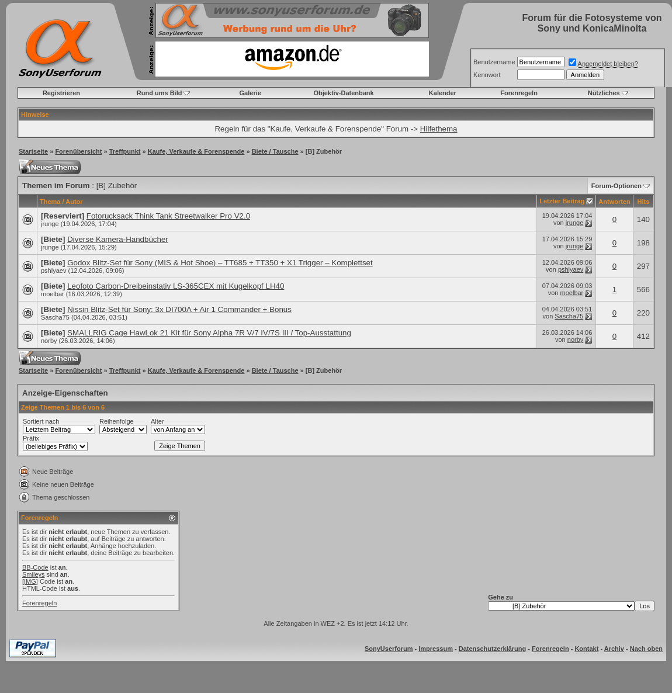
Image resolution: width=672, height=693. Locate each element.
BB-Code (35, 567)
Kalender (442, 92)
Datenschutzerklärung (492, 648)
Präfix (31, 438)
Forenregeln (519, 92)
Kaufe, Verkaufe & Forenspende (196, 151)
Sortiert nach (41, 421)
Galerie (250, 92)
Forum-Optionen (616, 185)
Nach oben (646, 648)
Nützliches (604, 92)
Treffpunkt (125, 151)
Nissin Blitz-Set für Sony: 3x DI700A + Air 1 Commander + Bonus (179, 309)
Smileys (33, 574)
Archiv (614, 648)
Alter (157, 421)
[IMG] (30, 581)
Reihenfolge (116, 421)
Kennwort (486, 74)
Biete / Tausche (275, 151)
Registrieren (61, 92)
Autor (73, 201)
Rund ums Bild (159, 92)
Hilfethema (439, 128)
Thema (50, 201)
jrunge (50, 223)
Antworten (614, 201)
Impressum (435, 648)
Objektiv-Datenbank (343, 92)
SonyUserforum (389, 648)
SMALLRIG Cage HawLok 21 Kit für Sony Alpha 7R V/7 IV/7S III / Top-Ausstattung (209, 332)
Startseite (33, 151)
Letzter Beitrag (561, 201)
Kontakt (586, 648)
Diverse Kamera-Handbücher (117, 239)
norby (49, 340)
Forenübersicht (78, 151)
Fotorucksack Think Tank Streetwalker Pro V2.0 (168, 216)
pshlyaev (53, 270)
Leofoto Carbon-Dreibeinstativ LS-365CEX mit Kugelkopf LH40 (175, 286)
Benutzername (494, 61)
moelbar (52, 293)
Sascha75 (55, 317)
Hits (643, 201)
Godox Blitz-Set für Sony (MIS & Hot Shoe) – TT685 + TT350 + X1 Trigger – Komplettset (220, 262)
